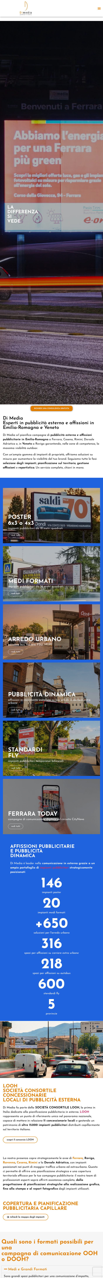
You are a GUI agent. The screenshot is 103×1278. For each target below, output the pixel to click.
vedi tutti (15, 535)
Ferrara (78, 1158)
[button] (99, 8)
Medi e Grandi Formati (27, 1269)
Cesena (22, 1162)
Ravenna (9, 1162)
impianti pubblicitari (54, 867)
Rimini (33, 1162)
